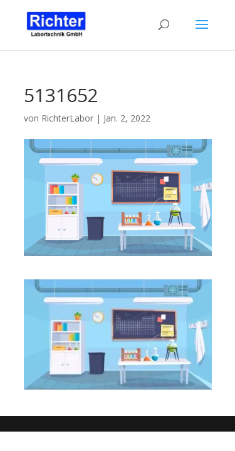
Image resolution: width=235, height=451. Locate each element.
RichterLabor (67, 118)
